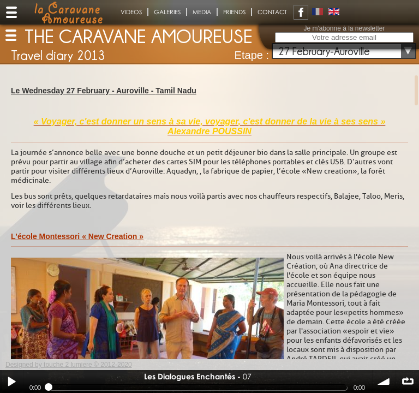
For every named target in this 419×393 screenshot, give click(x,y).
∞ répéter (407, 381)
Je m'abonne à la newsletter (344, 28)
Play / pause (11, 381)
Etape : (252, 55)
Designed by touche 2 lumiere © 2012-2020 (68, 364)
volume (384, 381)
